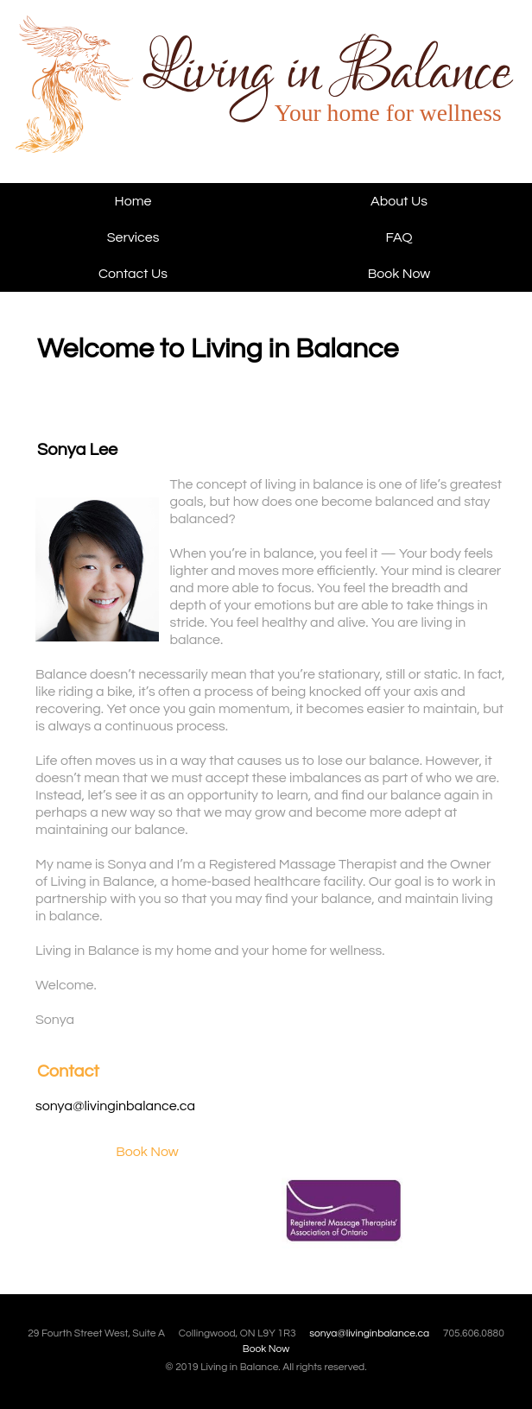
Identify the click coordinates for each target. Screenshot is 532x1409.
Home (133, 201)
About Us (399, 201)
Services (133, 237)
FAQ (399, 237)
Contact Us (133, 274)
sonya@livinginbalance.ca (115, 1106)
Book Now (399, 274)
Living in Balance (122, 100)
